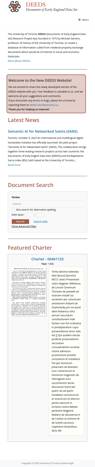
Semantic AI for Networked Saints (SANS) (42, 131)
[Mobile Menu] (83, 19)
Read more (14, 165)
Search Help (40, 221)
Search (20, 221)
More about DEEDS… (20, 61)
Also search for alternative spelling (36, 209)
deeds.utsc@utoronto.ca (44, 105)
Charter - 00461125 (47, 259)
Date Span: (18, 214)
